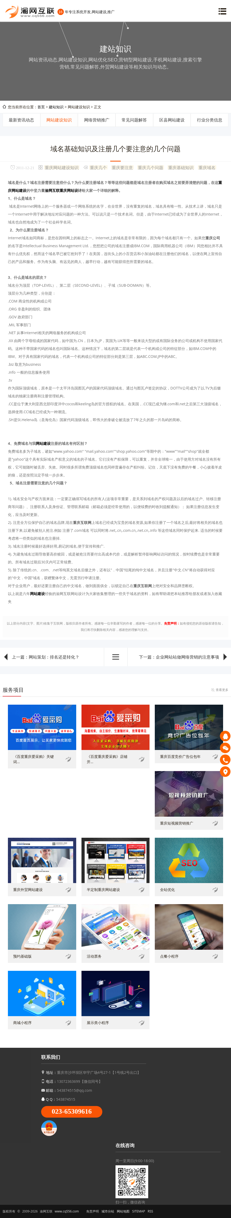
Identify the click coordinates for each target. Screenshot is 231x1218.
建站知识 (56, 106)
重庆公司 (212, 237)
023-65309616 (72, 1111)
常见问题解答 (134, 120)
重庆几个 (98, 167)
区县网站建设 (172, 120)
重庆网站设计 (71, 190)
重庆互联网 (82, 522)
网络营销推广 (96, 120)
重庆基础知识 (181, 167)
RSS (150, 1211)
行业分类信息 (209, 120)
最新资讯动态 (21, 120)
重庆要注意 (122, 167)
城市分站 (108, 1211)
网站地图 (123, 1211)
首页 (41, 106)
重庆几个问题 (150, 167)
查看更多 (222, 690)
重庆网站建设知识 (62, 167)
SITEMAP (138, 1211)
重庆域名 (207, 167)
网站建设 (43, 443)
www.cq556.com (67, 1211)
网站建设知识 (59, 120)
